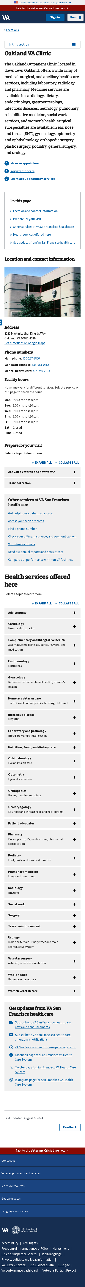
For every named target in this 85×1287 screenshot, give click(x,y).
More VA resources (13, 1186)
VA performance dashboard (19, 1270)
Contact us (8, 1160)
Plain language (52, 1254)
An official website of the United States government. (45, 2)
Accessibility (9, 1243)
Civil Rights (30, 1243)
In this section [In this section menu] (42, 44)
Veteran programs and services (21, 1173)
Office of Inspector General (19, 1254)
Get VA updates (11, 1198)
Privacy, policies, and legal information (27, 1259)
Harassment (61, 1248)
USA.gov (64, 1265)
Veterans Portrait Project (59, 1270)
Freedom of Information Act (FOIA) (24, 1248)
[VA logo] (6, 17)
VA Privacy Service (13, 1265)
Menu (75, 17)
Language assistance (14, 1211)
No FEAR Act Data (42, 1265)
